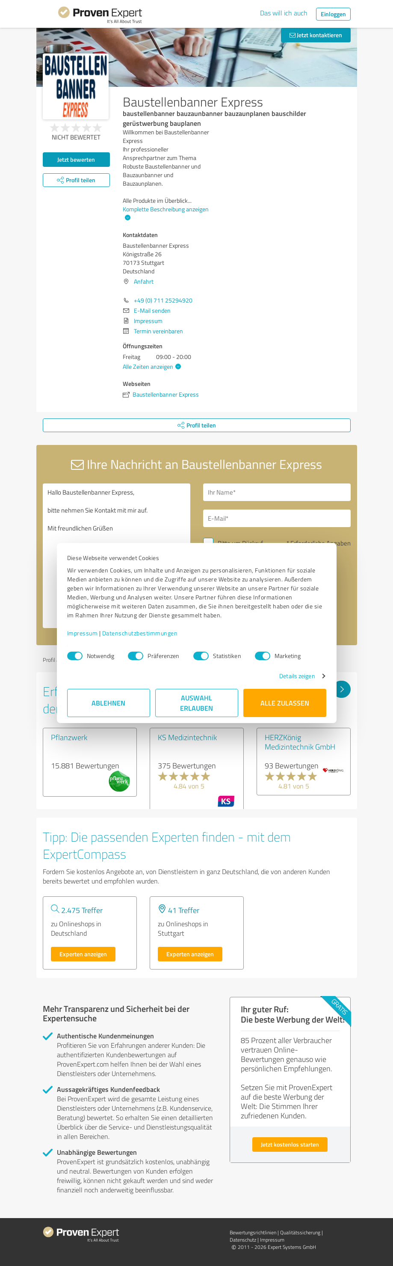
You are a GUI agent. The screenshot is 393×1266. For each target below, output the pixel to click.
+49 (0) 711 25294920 (163, 300)
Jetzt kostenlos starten (290, 1144)
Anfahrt (144, 281)
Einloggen (333, 14)
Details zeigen (297, 676)
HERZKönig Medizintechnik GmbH (300, 742)
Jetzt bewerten (76, 159)
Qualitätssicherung (300, 1232)
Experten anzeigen (83, 954)
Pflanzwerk (69, 737)
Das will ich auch (283, 13)
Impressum (82, 633)
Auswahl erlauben (196, 703)
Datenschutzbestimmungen (140, 633)
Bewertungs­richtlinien (253, 1232)
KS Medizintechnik (187, 737)
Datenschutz (243, 1239)
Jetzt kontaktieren (316, 35)
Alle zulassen (284, 703)
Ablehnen (108, 703)
